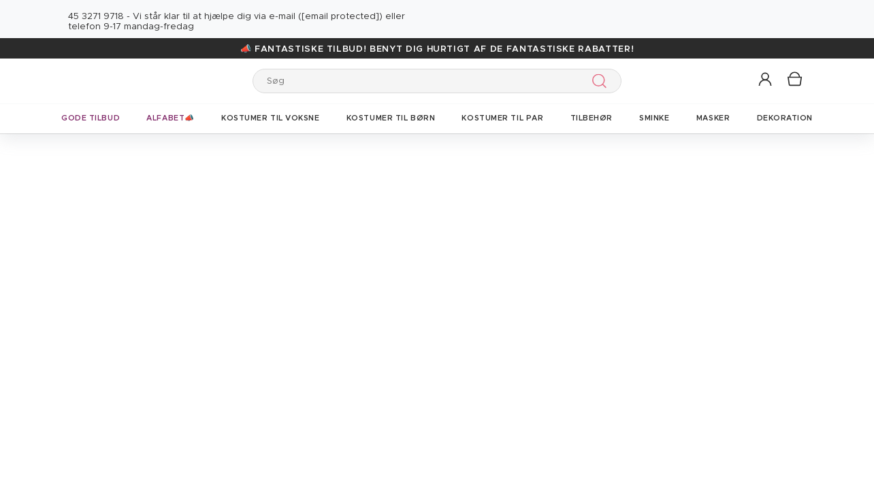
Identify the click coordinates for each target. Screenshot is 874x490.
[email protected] (340, 16)
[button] (766, 80)
